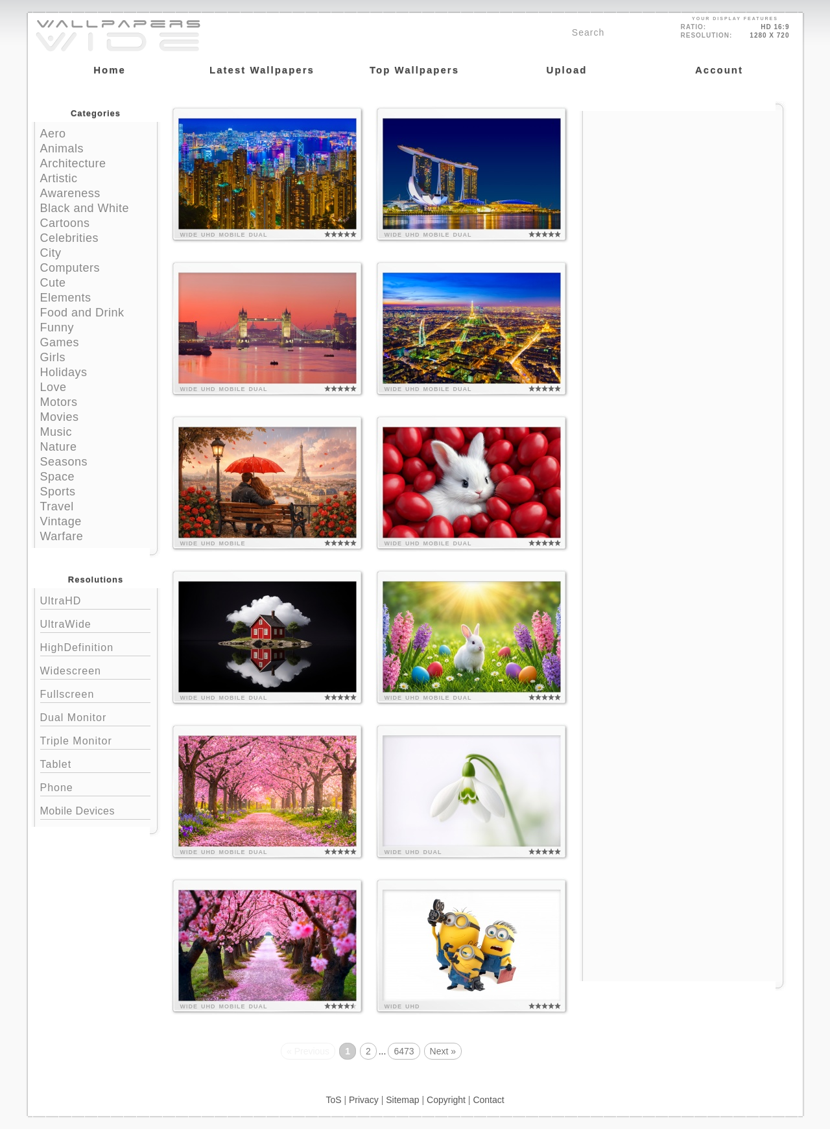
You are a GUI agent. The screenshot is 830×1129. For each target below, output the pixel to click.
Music (56, 431)
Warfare (62, 536)
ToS (333, 1100)
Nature (58, 446)
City (51, 252)
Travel (57, 506)
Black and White (85, 208)
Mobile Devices (77, 810)
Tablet (95, 763)
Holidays (64, 372)
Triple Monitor (95, 739)
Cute (53, 282)
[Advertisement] (683, 193)
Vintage (61, 521)
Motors (59, 402)
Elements (65, 297)
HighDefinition (95, 646)
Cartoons (65, 223)
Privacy (364, 1100)
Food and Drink (82, 312)
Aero (53, 133)
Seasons (64, 461)
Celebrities (69, 238)
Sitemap (402, 1100)
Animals (62, 148)
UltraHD (95, 599)
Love (53, 387)
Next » (443, 1051)
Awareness (70, 193)
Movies (59, 416)
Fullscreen (95, 693)
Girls (53, 357)
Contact (488, 1100)
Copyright (446, 1100)
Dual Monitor (95, 716)
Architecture (73, 163)
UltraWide (95, 623)
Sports (58, 491)
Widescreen (95, 669)
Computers (70, 267)
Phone (95, 786)
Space (57, 476)
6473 (404, 1051)
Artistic (59, 178)
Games (60, 342)
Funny (57, 327)
